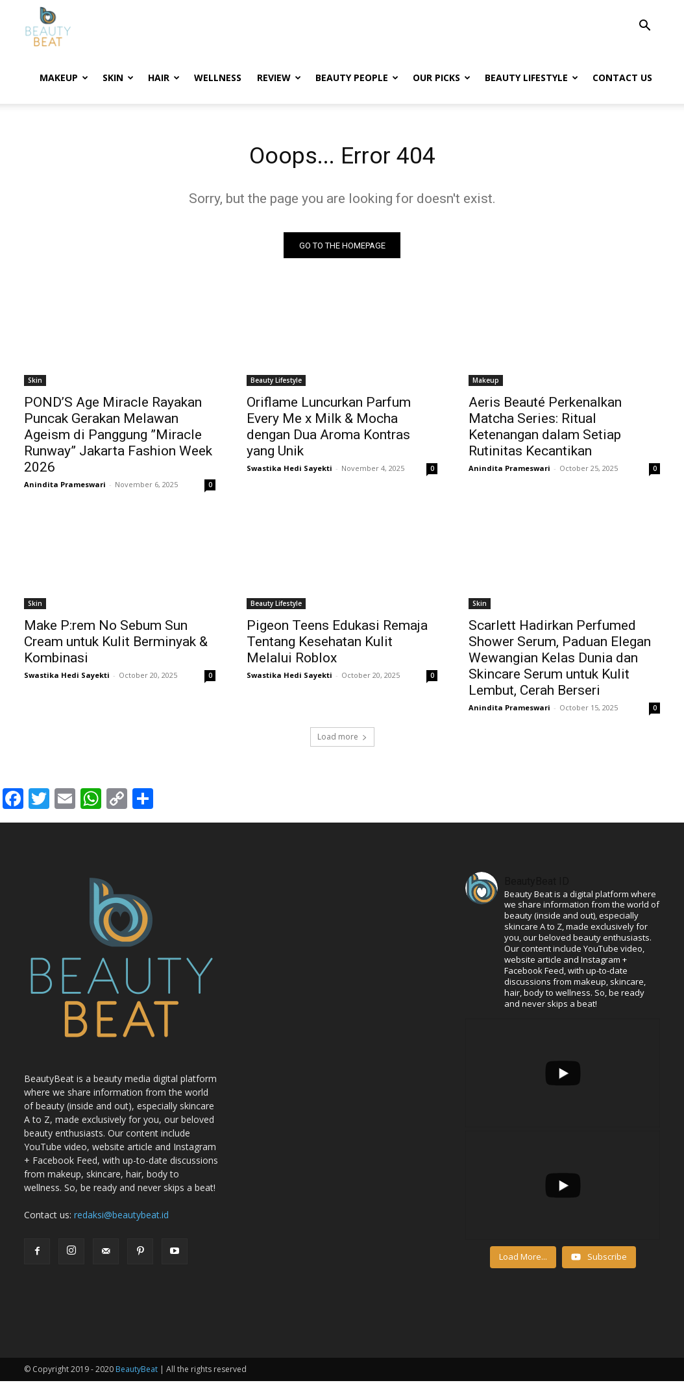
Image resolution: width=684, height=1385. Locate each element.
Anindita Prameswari (65, 488)
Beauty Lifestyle (531, 77)
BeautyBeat (137, 1373)
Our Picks (441, 77)
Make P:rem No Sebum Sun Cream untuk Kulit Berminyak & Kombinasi (116, 646)
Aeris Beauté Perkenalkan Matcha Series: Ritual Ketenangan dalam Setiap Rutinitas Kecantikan (545, 430)
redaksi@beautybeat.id (121, 1218)
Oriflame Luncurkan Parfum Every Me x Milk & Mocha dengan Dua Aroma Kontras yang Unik (329, 430)
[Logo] (48, 26)
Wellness (217, 77)
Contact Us (622, 77)
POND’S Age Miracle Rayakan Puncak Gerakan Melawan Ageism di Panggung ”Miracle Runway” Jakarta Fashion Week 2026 (118, 438)
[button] (644, 27)
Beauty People (356, 77)
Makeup (64, 77)
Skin (118, 77)
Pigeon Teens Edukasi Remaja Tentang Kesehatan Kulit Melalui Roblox (337, 646)
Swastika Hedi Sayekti (289, 472)
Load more (342, 740)
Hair (164, 77)
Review (279, 77)
